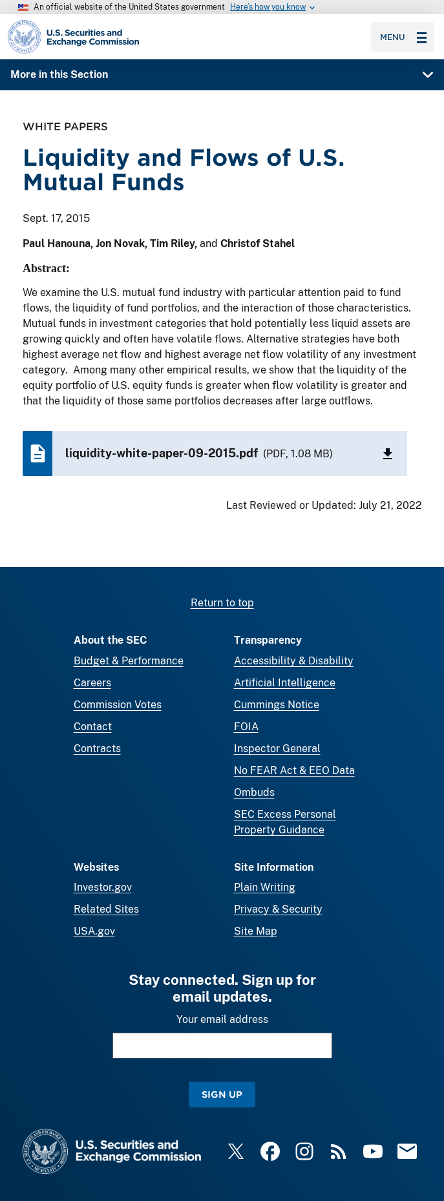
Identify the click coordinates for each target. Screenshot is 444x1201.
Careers (92, 683)
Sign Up (222, 1094)
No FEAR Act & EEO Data (294, 770)
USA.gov (94, 931)
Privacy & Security (278, 909)
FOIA (246, 726)
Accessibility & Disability (294, 661)
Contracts (97, 748)
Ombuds (254, 792)
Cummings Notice (276, 705)
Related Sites (106, 909)
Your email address (222, 1019)
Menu (403, 37)
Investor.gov (103, 887)
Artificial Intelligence (284, 683)
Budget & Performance (129, 661)
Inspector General (277, 748)
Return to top (222, 603)
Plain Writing (264, 887)
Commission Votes (118, 705)
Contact (93, 726)
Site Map (255, 931)
